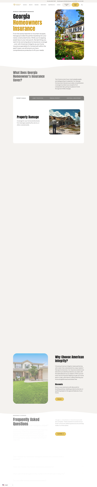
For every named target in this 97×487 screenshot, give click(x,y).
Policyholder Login (67, 5)
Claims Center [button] (43, 4)
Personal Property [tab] (55, 98)
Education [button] (36, 4)
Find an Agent (75, 5)
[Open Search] (82, 5)
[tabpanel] (48, 121)
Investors (58, 4)
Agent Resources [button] (51, 4)
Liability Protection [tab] (37, 98)
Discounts (60, 399)
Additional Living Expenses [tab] (74, 98)
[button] (7, 485)
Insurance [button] (25, 4)
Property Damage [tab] (21, 98)
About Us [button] (30, 4)
